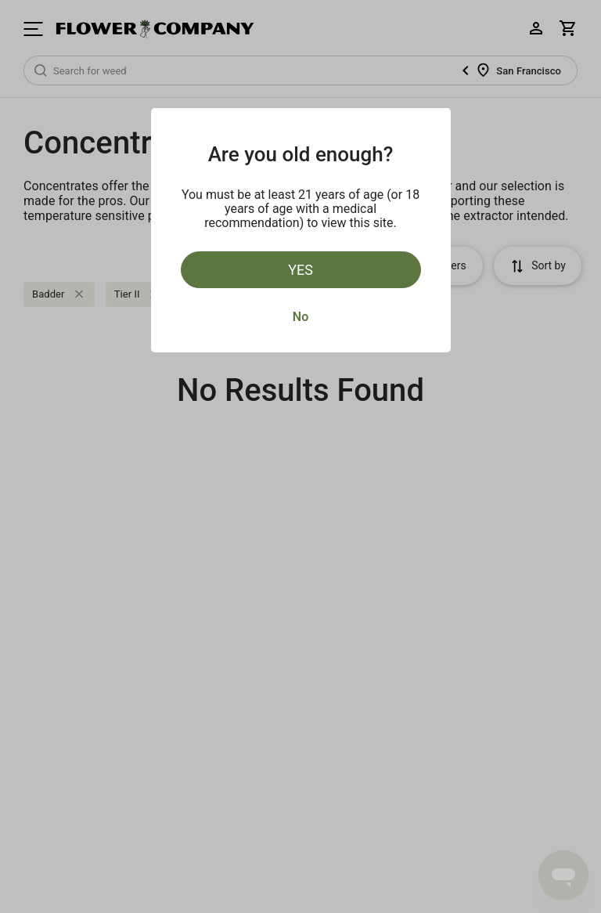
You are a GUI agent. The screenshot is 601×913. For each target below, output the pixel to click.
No (300, 316)
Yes (300, 270)
